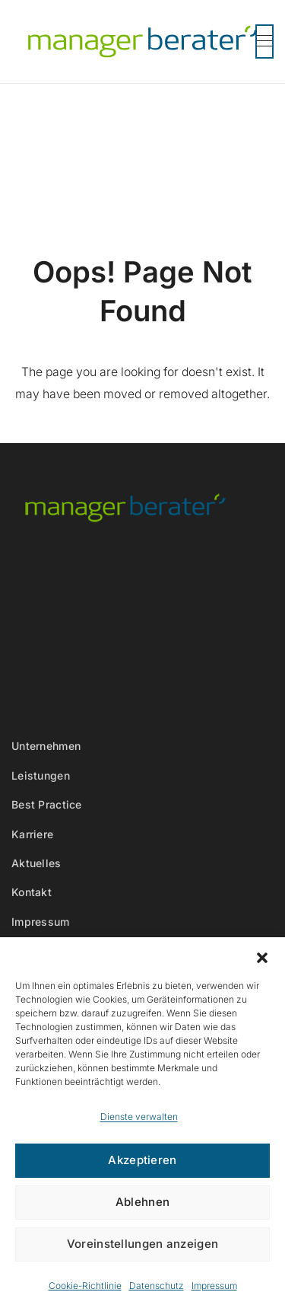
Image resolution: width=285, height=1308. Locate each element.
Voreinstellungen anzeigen (143, 1243)
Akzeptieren (142, 1160)
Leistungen (40, 775)
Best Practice (46, 804)
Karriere (32, 834)
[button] (262, 956)
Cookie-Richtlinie (85, 1285)
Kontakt (31, 891)
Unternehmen (46, 745)
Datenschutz (156, 1285)
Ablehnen (142, 1202)
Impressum (214, 1285)
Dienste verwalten (139, 1117)
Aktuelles (36, 863)
